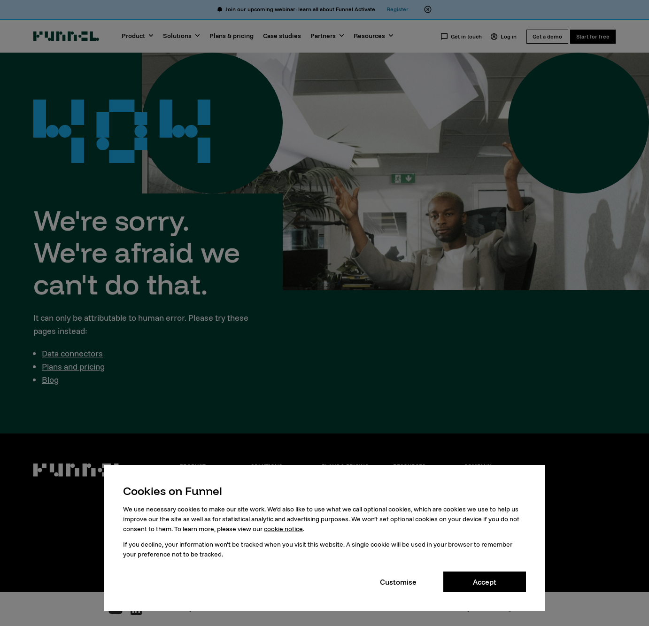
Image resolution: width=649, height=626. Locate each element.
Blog (50, 379)
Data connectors (72, 353)
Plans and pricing (73, 366)
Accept (484, 582)
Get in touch (461, 36)
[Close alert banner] (428, 9)
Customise (398, 582)
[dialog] (324, 538)
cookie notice (283, 529)
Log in (503, 36)
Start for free (593, 36)
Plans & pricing (231, 35)
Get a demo (547, 36)
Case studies (282, 35)
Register (397, 9)
